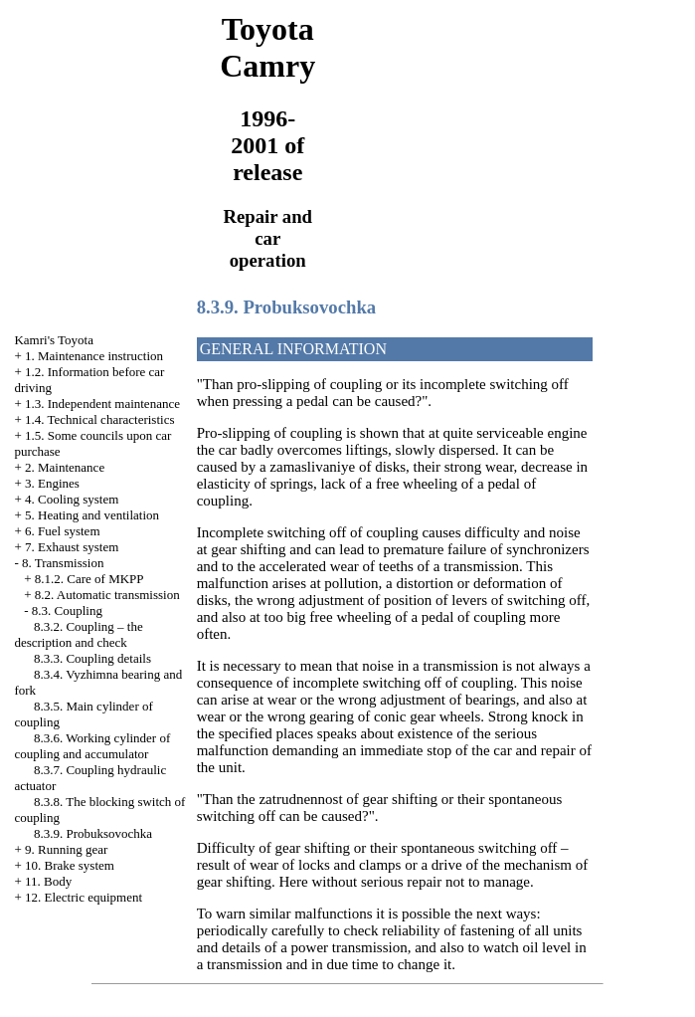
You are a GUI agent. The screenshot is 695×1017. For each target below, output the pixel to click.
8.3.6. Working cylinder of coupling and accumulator (92, 745)
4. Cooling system (71, 499)
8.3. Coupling (67, 610)
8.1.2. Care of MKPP (89, 578)
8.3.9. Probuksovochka (93, 833)
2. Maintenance (64, 467)
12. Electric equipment (83, 897)
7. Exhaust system (71, 546)
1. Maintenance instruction (94, 355)
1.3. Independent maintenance (102, 403)
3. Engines (52, 483)
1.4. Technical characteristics (99, 419)
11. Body (48, 881)
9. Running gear (66, 849)
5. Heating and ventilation (92, 515)
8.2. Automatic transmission (107, 594)
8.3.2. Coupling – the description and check (78, 634)
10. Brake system (69, 865)
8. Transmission (62, 562)
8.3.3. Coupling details (92, 658)
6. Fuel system (62, 530)
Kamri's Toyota (53, 339)
